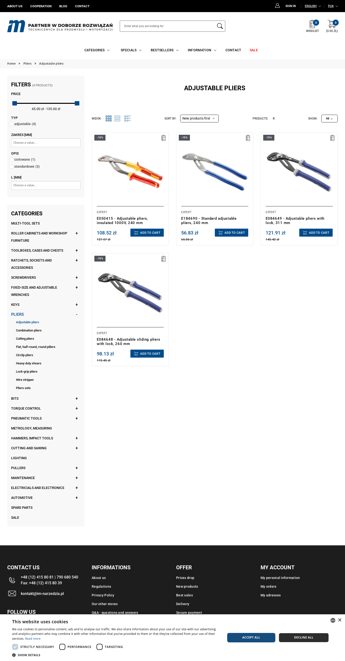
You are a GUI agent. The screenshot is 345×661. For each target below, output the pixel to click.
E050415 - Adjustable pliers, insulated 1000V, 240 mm (122, 220)
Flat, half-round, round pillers (35, 347)
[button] (115, 655)
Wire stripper (25, 380)
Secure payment (189, 613)
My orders (269, 586)
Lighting (19, 458)
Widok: (97, 118)
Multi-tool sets (25, 223)
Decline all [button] (303, 637)
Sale (15, 517)
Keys (15, 305)
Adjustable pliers (27, 322)
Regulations (101, 586)
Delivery (182, 604)
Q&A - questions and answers (115, 613)
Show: (312, 118)
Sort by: (170, 118)
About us (99, 578)
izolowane (24, 159)
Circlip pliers (24, 355)
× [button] (339, 620)
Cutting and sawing (29, 448)
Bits (14, 398)
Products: (260, 118)
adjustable (25, 124)
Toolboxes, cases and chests (37, 250)
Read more (33, 639)
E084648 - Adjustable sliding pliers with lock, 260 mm (128, 341)
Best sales (184, 595)
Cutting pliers (25, 338)
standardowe (27, 166)
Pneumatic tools (26, 418)
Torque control (26, 408)
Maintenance (23, 478)
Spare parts (21, 508)
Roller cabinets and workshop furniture (39, 236)
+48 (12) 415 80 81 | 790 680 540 (49, 577)
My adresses (271, 595)
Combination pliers (29, 330)
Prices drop (185, 578)
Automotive (22, 498)
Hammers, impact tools (32, 438)
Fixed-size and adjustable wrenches (34, 291)
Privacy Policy (103, 595)
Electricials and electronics (37, 488)
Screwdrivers (23, 277)
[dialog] (172, 637)
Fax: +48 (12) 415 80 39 (41, 583)
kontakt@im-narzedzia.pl (42, 593)
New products (187, 586)
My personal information (280, 578)
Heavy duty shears (28, 363)
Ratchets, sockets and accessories (31, 264)
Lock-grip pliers (27, 371)
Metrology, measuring (31, 428)
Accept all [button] (251, 637)
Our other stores (105, 604)
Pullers (18, 468)
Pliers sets (23, 388)
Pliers (17, 314)
